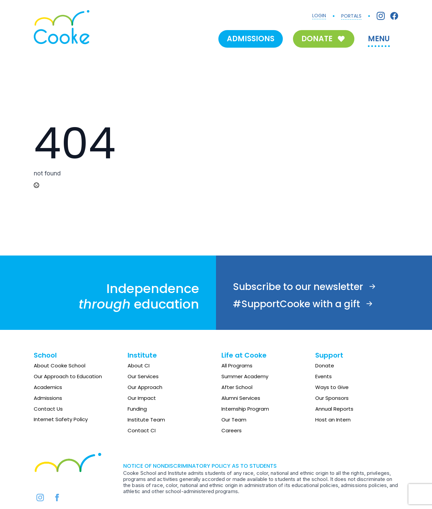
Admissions (48, 398)
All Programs (236, 365)
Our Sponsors (332, 398)
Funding (137, 408)
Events (323, 376)
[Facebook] (394, 16)
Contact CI (142, 430)
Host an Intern (333, 419)
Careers (231, 430)
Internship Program (245, 408)
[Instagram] (381, 16)
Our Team (233, 419)
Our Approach (145, 387)
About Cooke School (59, 365)
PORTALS (351, 16)
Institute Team (146, 419)
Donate (324, 365)
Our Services (143, 376)
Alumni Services (240, 398)
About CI (139, 365)
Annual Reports (334, 408)
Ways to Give (332, 387)
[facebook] (57, 497)
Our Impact (142, 398)
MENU (379, 38)
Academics (48, 387)
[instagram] (40, 497)
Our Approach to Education (68, 376)
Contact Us (48, 408)
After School (236, 387)
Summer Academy (244, 376)
